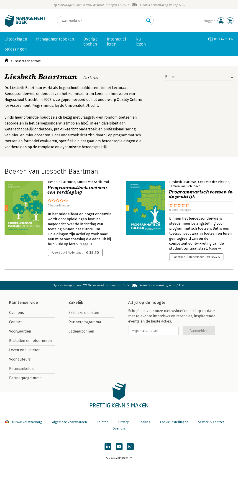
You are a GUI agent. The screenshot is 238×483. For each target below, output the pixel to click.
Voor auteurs (20, 359)
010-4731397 (223, 39)
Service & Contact (211, 422)
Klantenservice (23, 302)
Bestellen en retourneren (30, 340)
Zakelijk (76, 302)
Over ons (16, 312)
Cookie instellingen (174, 422)
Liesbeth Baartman (28, 61)
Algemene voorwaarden (69, 422)
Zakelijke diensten (84, 312)
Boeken (171, 77)
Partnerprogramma (25, 378)
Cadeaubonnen (81, 331)
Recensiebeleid (22, 368)
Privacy (123, 422)
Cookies (144, 422)
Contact (15, 322)
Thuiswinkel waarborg (24, 422)
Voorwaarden (20, 331)
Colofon (102, 422)
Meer (84, 244)
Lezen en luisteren (25, 350)
